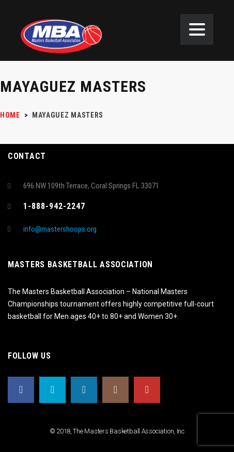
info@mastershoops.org (60, 229)
